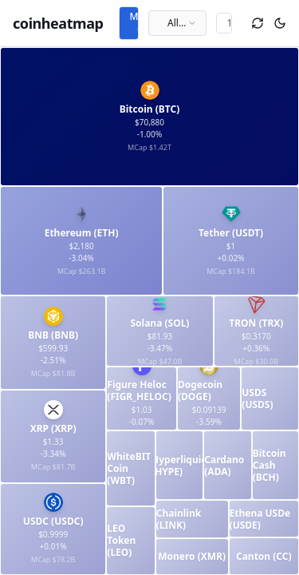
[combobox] (177, 23)
